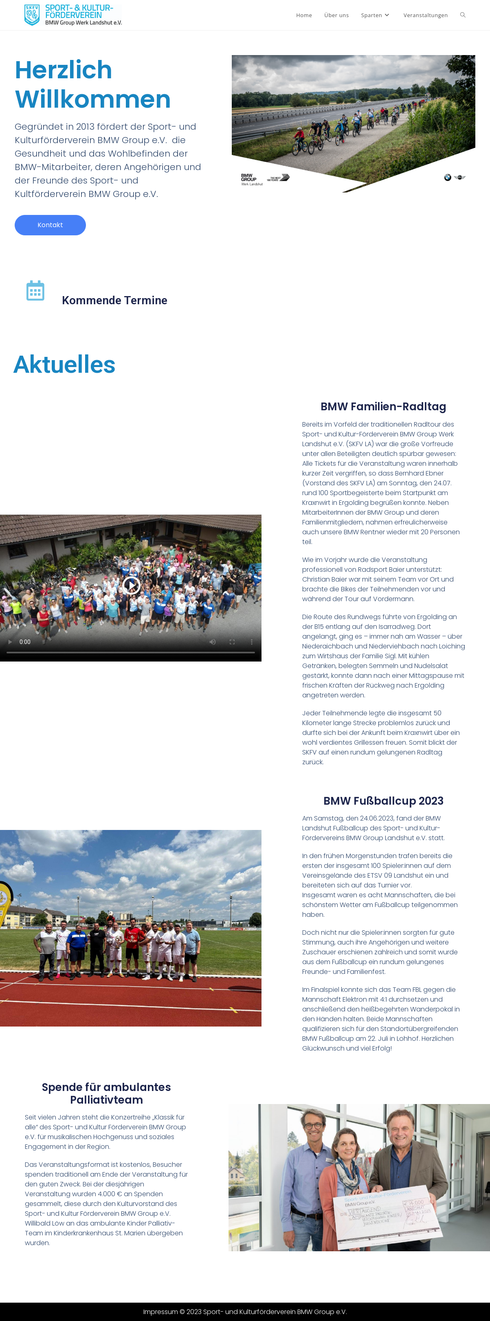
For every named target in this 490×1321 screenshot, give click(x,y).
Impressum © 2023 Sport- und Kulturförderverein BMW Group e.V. (245, 1312)
